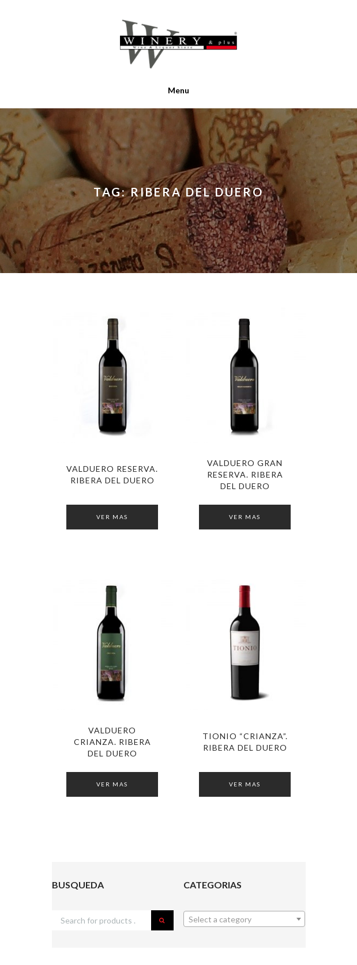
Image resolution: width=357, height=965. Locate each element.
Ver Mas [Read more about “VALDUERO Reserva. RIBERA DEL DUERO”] (112, 516)
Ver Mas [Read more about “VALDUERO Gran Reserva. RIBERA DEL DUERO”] (245, 516)
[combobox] (244, 919)
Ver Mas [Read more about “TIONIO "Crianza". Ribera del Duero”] (245, 784)
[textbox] (244, 919)
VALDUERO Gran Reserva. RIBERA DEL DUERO (245, 474)
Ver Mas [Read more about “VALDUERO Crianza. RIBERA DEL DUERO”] (112, 784)
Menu (178, 90)
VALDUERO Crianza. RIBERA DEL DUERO (112, 741)
